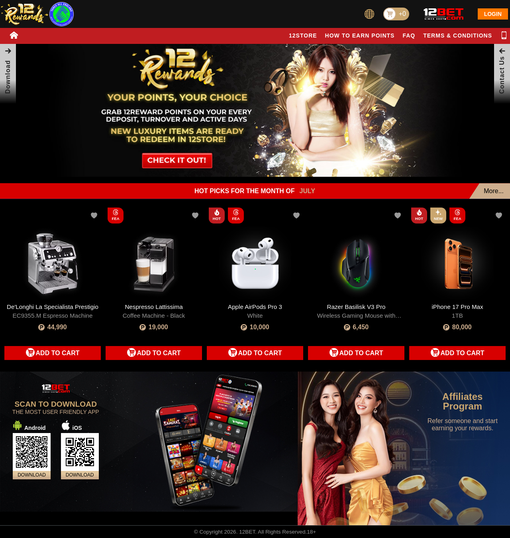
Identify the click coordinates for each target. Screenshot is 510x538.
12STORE (303, 35)
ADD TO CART (58, 353)
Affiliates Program (462, 401)
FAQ (408, 35)
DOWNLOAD (32, 475)
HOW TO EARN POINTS (360, 35)
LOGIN (493, 14)
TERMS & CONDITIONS (457, 35)
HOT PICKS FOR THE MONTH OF (254, 191)
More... (494, 191)
